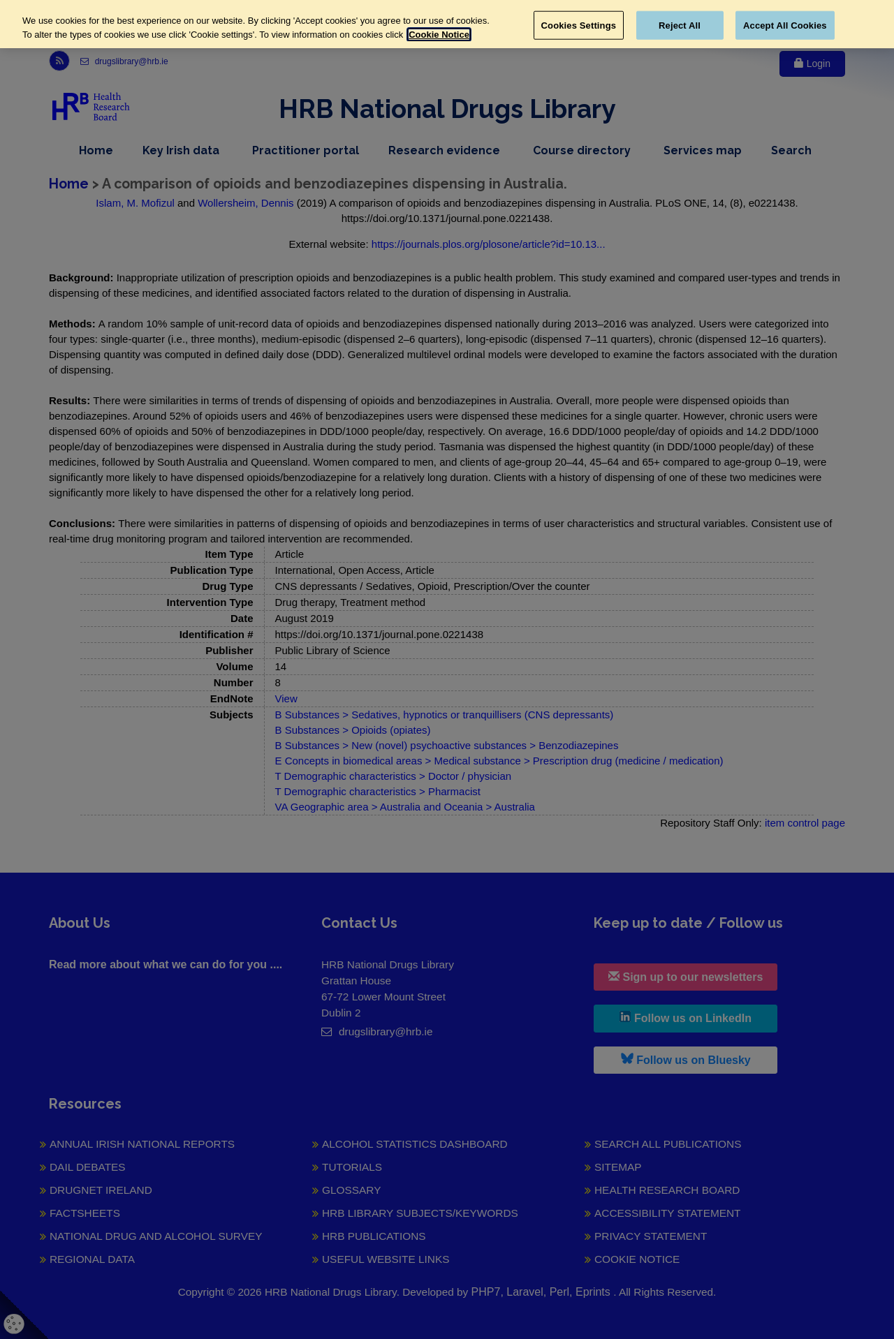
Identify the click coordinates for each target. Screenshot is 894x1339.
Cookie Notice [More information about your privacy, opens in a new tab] (439, 34)
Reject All (680, 25)
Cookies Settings (579, 25)
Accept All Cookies (785, 25)
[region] (447, 24)
